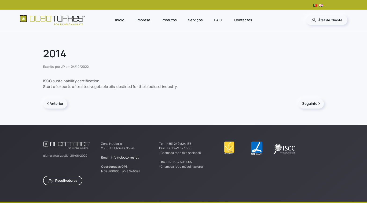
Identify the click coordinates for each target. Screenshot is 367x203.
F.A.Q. (218, 20)
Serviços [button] (195, 20)
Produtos (169, 20)
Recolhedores (62, 180)
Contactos (243, 20)
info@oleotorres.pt (125, 157)
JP (63, 66)
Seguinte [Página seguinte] (311, 103)
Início (119, 20)
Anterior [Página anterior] (55, 103)
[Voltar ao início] (52, 20)
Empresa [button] (143, 20)
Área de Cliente (326, 20)
